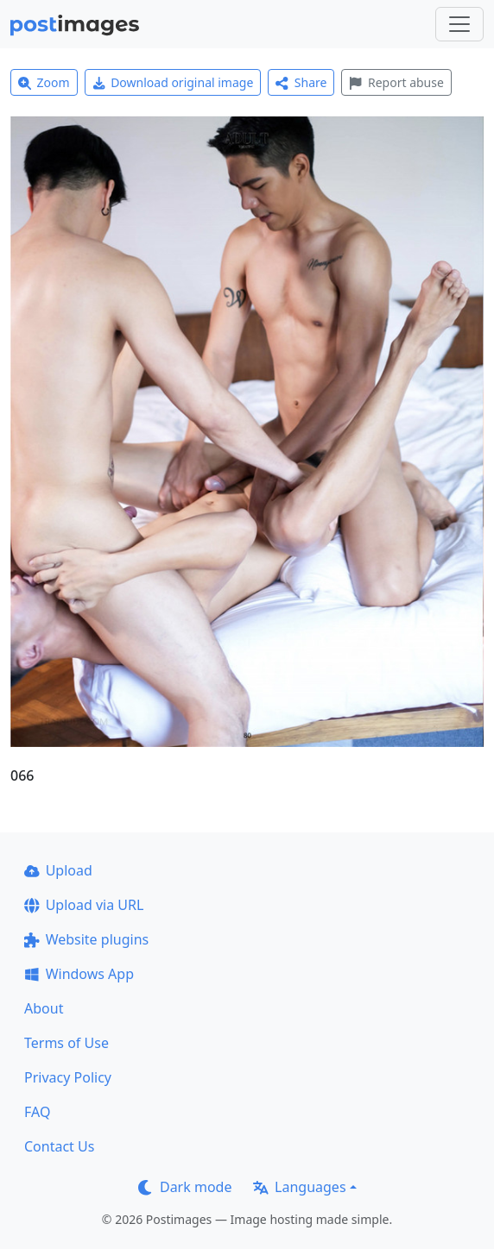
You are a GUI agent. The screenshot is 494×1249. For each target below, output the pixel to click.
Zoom (44, 82)
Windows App (79, 973)
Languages (299, 1186)
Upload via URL (83, 904)
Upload (58, 870)
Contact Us (59, 1146)
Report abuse (396, 82)
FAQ (37, 1111)
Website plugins (86, 939)
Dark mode (184, 1186)
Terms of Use (66, 1042)
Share (301, 82)
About (43, 1008)
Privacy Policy (67, 1077)
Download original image (173, 82)
